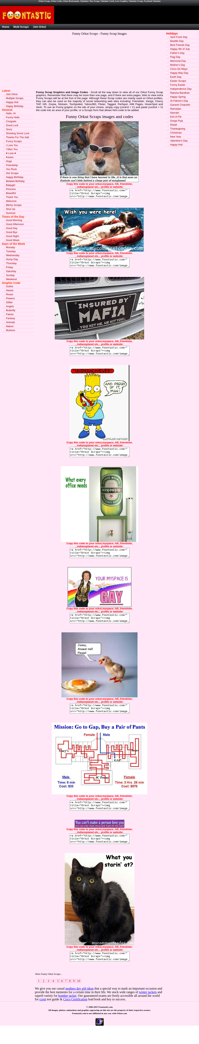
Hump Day (12, 259)
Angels (10, 306)
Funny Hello (13, 117)
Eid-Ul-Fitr (176, 116)
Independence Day (180, 88)
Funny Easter (177, 84)
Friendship (12, 165)
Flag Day (175, 56)
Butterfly (10, 310)
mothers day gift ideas (79, 1006)
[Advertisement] (65, 65)
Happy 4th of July (180, 48)
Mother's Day (177, 64)
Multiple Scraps (14, 98)
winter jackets (148, 1010)
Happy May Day (179, 72)
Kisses (10, 157)
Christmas (176, 132)
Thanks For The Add (17, 137)
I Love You (12, 145)
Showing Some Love (17, 133)
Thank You (12, 197)
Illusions (10, 330)
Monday (10, 247)
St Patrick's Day (179, 100)
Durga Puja (176, 120)
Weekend (11, 279)
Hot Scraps (12, 173)
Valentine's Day (179, 140)
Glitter (9, 302)
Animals (10, 322)
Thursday (11, 263)
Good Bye (11, 232)
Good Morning (14, 220)
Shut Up (10, 209)
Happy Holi (12, 102)
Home (5, 26)
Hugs (9, 161)
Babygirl (10, 185)
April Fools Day (178, 36)
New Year (175, 136)
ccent (42, 1017)
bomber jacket (67, 1013)
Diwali (173, 124)
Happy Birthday (14, 106)
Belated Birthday (15, 181)
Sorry (9, 129)
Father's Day (177, 52)
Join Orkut (39, 26)
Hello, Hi (11, 113)
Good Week (12, 240)
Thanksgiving (177, 128)
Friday (9, 267)
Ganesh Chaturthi (180, 104)
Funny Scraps (14, 141)
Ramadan (175, 108)
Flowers (10, 298)
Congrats (11, 121)
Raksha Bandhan (180, 92)
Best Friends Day (180, 44)
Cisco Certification (75, 1017)
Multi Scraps (21, 26)
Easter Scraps (178, 80)
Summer (11, 213)
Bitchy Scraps (13, 205)
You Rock (11, 169)
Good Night (12, 236)
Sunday (10, 275)
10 (78, 999)
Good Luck (12, 125)
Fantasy (10, 318)
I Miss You (12, 149)
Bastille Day (177, 40)
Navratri (174, 112)
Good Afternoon (15, 224)
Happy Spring (178, 96)
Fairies (10, 314)
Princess (11, 189)
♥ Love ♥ (11, 153)
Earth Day (175, 76)
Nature (10, 326)
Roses (9, 294)
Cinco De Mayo (178, 68)
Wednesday (12, 255)
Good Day (12, 228)
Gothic (9, 286)
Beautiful (11, 193)
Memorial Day (178, 60)
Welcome (11, 201)
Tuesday (11, 251)
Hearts (10, 290)
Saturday (11, 271)
